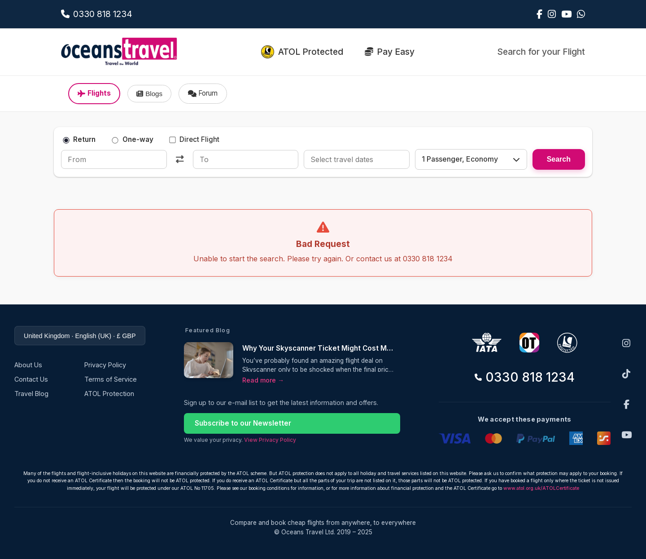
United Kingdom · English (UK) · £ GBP (80, 335)
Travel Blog (31, 393)
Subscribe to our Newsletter (243, 423)
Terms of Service (110, 379)
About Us (28, 365)
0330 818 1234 (525, 377)
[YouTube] (626, 435)
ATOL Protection (109, 393)
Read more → (263, 380)
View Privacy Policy (270, 439)
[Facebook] (626, 404)
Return (79, 139)
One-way (132, 139)
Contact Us (31, 379)
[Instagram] (626, 343)
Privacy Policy (105, 365)
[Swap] (180, 159)
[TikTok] (626, 374)
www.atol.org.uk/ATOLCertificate (541, 488)
